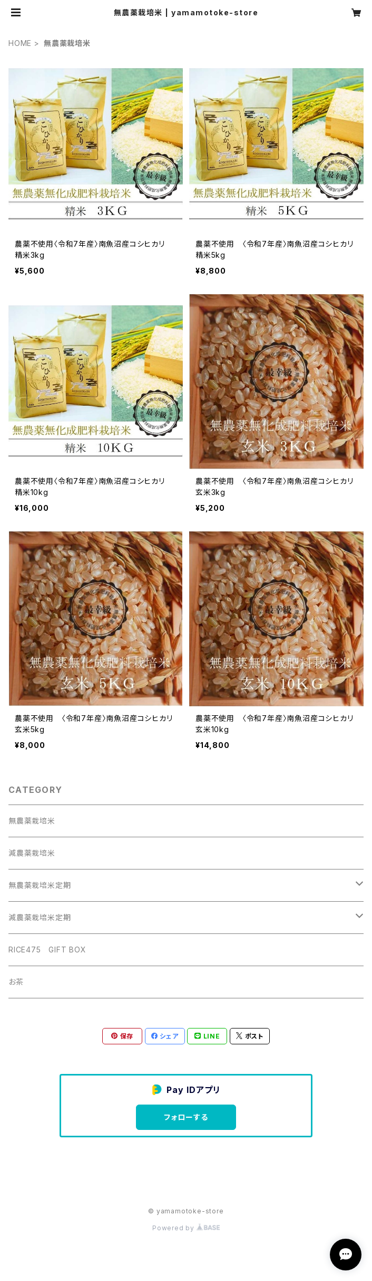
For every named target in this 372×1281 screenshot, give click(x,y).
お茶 (16, 981)
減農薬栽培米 (31, 852)
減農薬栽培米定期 (39, 917)
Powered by (186, 1228)
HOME (20, 43)
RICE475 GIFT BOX (47, 949)
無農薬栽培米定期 (39, 885)
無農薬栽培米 (31, 820)
